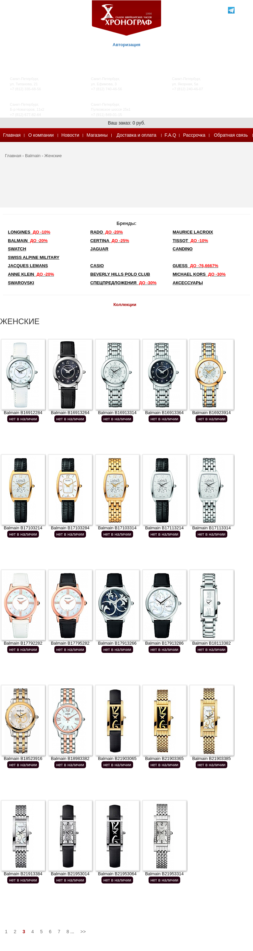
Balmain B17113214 (164, 527)
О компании (41, 135)
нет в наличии (23, 418)
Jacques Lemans (28, 265)
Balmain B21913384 (23, 873)
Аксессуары (188, 282)
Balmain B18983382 (70, 758)
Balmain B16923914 (211, 412)
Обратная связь (231, 135)
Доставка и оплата (136, 135)
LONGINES (29, 232)
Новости (70, 135)
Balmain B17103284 (70, 527)
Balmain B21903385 (211, 758)
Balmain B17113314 (211, 527)
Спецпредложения (123, 282)
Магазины (97, 135)
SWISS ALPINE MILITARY (33, 257)
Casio (97, 265)
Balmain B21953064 (117, 873)
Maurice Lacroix (193, 232)
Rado (106, 232)
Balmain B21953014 (70, 873)
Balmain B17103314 (117, 527)
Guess (195, 265)
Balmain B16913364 (164, 412)
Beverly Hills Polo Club (120, 274)
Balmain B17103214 (23, 527)
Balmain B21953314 (164, 873)
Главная (11, 135)
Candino (183, 248)
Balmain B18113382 (211, 643)
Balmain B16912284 (23, 412)
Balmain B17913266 (117, 643)
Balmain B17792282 (23, 643)
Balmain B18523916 (23, 758)
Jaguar (99, 248)
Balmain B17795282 (70, 643)
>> (83, 931)
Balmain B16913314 (117, 412)
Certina (109, 240)
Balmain (33, 155)
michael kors (199, 274)
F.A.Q (170, 135)
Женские (53, 155)
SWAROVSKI (21, 282)
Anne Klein (31, 274)
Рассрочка (194, 135)
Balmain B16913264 (70, 412)
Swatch (17, 248)
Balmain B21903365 (164, 758)
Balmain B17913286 (164, 643)
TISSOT (190, 240)
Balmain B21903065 (117, 758)
